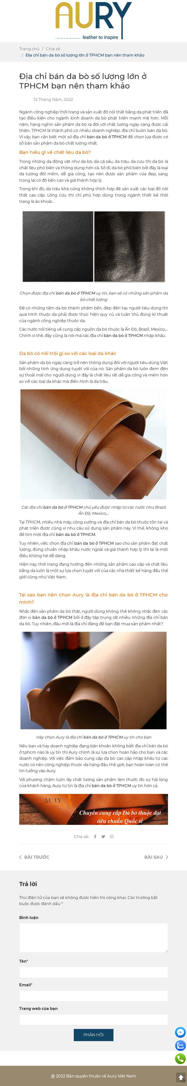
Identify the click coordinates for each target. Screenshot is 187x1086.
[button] (181, 21)
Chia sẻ (53, 49)
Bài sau (156, 857)
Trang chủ (29, 49)
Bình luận (28, 917)
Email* (25, 984)
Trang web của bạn (38, 1008)
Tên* (23, 961)
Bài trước (34, 857)
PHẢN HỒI (94, 1035)
